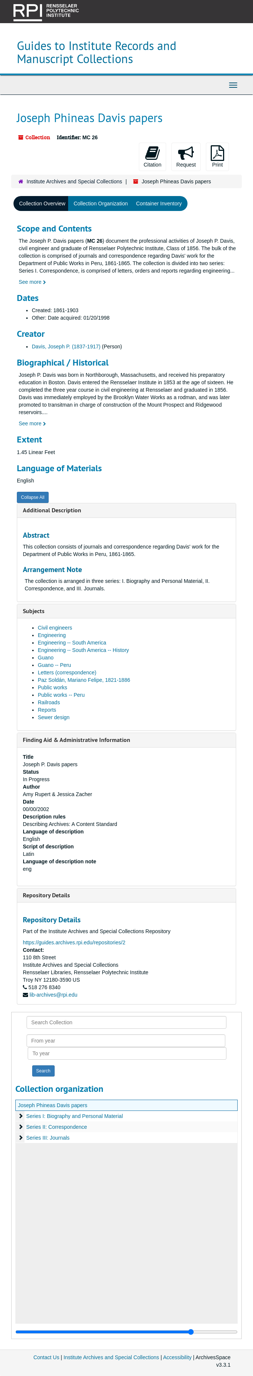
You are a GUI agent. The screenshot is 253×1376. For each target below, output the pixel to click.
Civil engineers (55, 628)
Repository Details (46, 895)
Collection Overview (42, 203)
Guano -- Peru (54, 665)
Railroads (49, 702)
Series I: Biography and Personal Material (74, 1116)
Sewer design (54, 717)
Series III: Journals (48, 1138)
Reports (47, 710)
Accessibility (177, 1357)
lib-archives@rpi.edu (53, 995)
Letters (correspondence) (67, 672)
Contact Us (46, 1357)
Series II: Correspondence (56, 1127)
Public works (52, 687)
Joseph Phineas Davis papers (52, 1105)
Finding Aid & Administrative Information (76, 740)
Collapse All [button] (33, 497)
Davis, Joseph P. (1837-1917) (66, 347)
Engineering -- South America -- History (83, 650)
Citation (152, 156)
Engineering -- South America (72, 643)
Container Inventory (159, 203)
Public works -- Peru (61, 695)
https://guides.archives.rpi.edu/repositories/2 (74, 942)
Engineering (52, 635)
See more (32, 282)
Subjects (34, 611)
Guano (46, 658)
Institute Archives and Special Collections (74, 181)
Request (186, 156)
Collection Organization (101, 203)
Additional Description (52, 510)
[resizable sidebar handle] (126, 1332)
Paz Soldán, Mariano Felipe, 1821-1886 (84, 680)
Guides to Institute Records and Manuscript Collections (96, 52)
